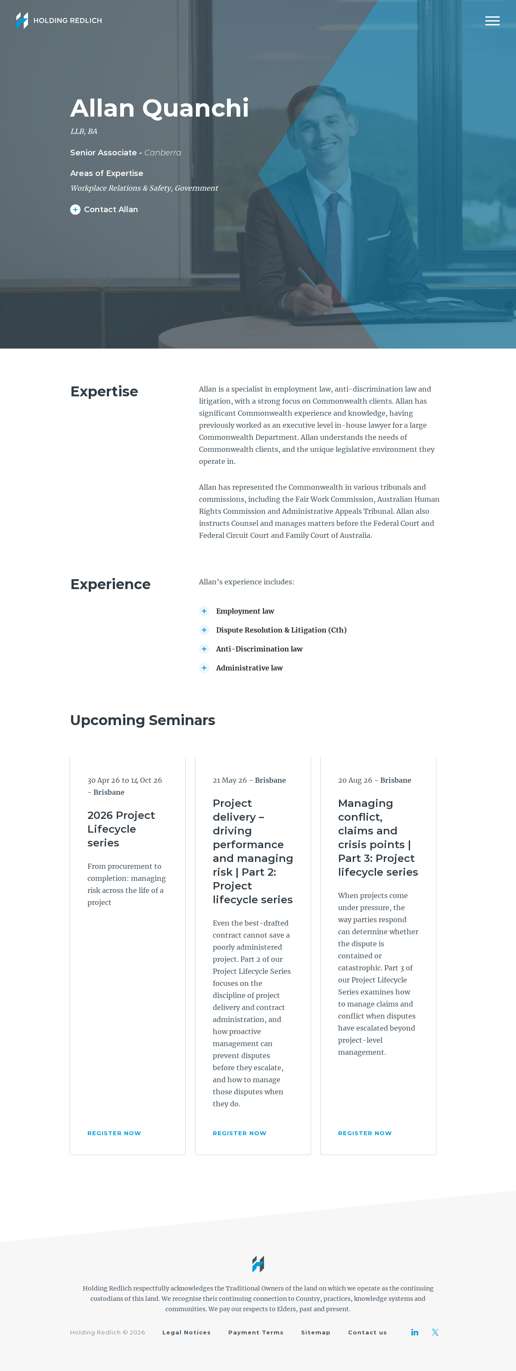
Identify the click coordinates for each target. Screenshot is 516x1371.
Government (196, 188)
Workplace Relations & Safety (120, 188)
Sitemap (316, 1332)
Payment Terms (256, 1332)
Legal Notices (186, 1332)
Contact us (367, 1332)
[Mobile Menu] (492, 20)
